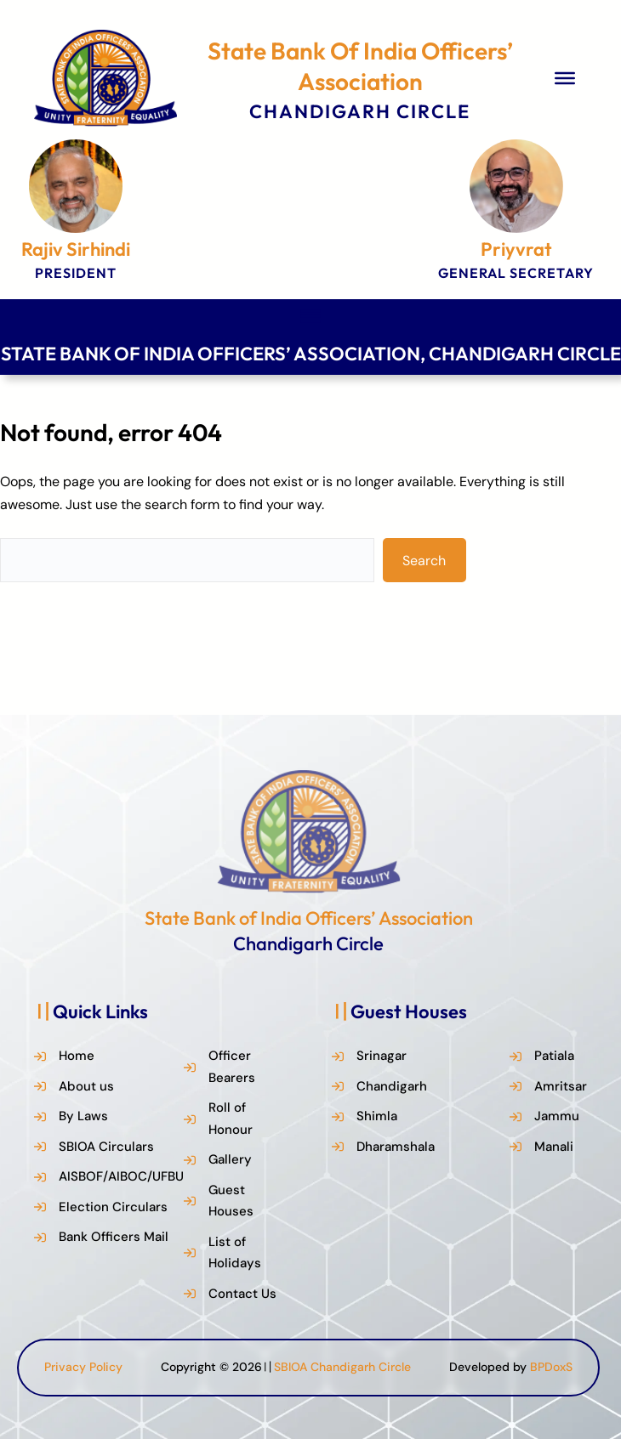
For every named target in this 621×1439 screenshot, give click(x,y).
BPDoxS (551, 1366)
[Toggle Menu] (565, 78)
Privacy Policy (83, 1366)
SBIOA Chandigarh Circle (342, 1366)
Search (424, 560)
